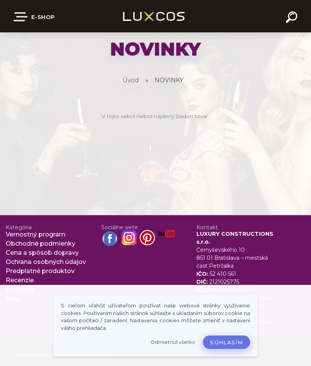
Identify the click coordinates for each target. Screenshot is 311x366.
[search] (293, 18)
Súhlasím (226, 342)
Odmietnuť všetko (173, 342)
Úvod (131, 80)
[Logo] (155, 16)
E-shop (34, 16)
